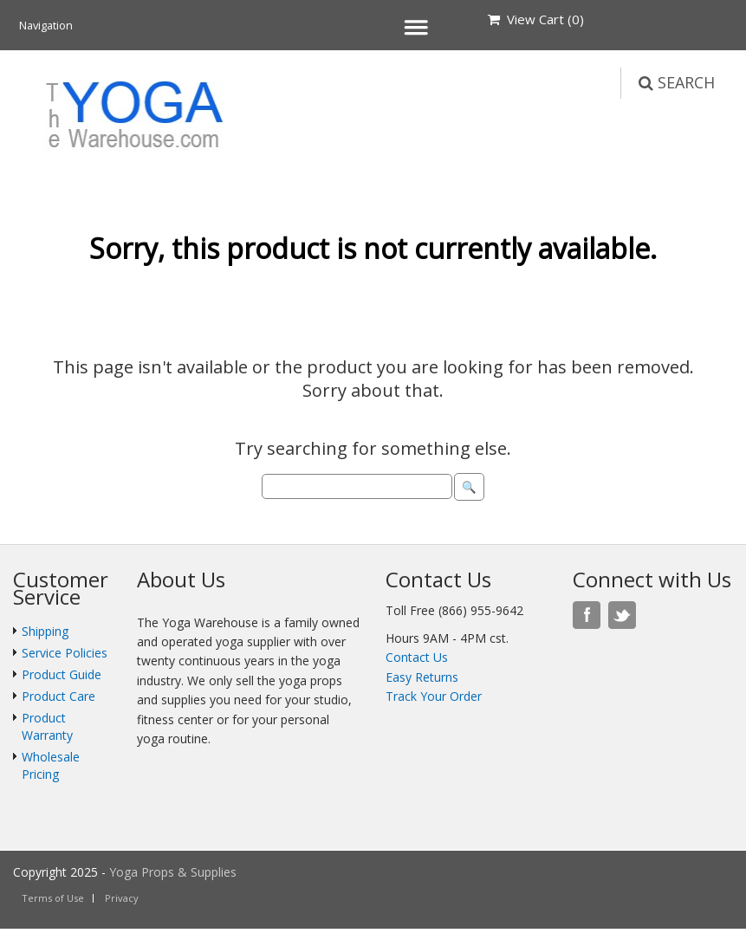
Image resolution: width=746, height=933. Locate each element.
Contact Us (417, 657)
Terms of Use (53, 897)
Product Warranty (47, 726)
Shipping (45, 631)
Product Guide (61, 674)
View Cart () (536, 19)
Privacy (122, 897)
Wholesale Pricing (51, 765)
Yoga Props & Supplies (173, 872)
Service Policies (64, 653)
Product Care (58, 696)
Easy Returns (422, 677)
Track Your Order (434, 696)
